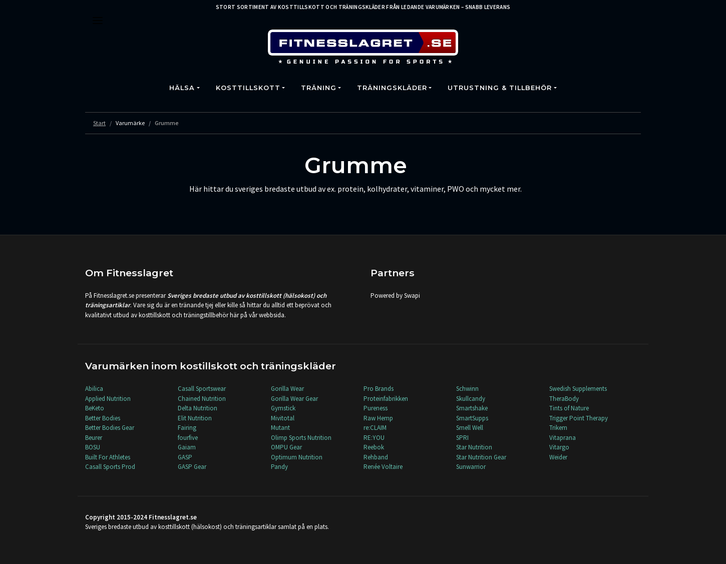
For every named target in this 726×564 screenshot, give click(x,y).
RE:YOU (374, 437)
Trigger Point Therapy (578, 418)
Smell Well (469, 427)
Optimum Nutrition (296, 457)
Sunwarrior (471, 466)
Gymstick (283, 408)
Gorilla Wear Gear (294, 398)
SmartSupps (472, 418)
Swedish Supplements (578, 388)
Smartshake (472, 408)
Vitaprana (562, 437)
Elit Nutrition (195, 418)
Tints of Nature (569, 408)
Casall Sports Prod (110, 466)
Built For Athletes (107, 457)
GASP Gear (192, 466)
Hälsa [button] (182, 88)
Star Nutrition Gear (481, 457)
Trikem (558, 427)
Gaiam (187, 447)
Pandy (279, 466)
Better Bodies (102, 418)
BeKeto (94, 408)
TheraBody (564, 398)
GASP (185, 457)
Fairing (187, 427)
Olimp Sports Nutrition (301, 437)
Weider (558, 457)
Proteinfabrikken (386, 398)
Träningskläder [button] (392, 88)
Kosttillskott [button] (248, 88)
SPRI (462, 437)
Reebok (374, 447)
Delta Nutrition (197, 408)
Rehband (376, 457)
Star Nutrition (474, 447)
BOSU (92, 447)
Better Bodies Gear (109, 427)
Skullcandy (470, 398)
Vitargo (559, 447)
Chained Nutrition (202, 398)
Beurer (93, 437)
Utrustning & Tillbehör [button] (500, 88)
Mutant (280, 427)
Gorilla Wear (287, 388)
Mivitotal (282, 418)
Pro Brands (379, 388)
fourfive (188, 437)
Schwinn (467, 388)
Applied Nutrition (108, 398)
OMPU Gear (286, 447)
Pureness (376, 408)
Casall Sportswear (202, 388)
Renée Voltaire (383, 466)
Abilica (94, 388)
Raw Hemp (378, 418)
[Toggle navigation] (97, 20)
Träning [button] (318, 88)
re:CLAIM (375, 427)
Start (99, 123)
